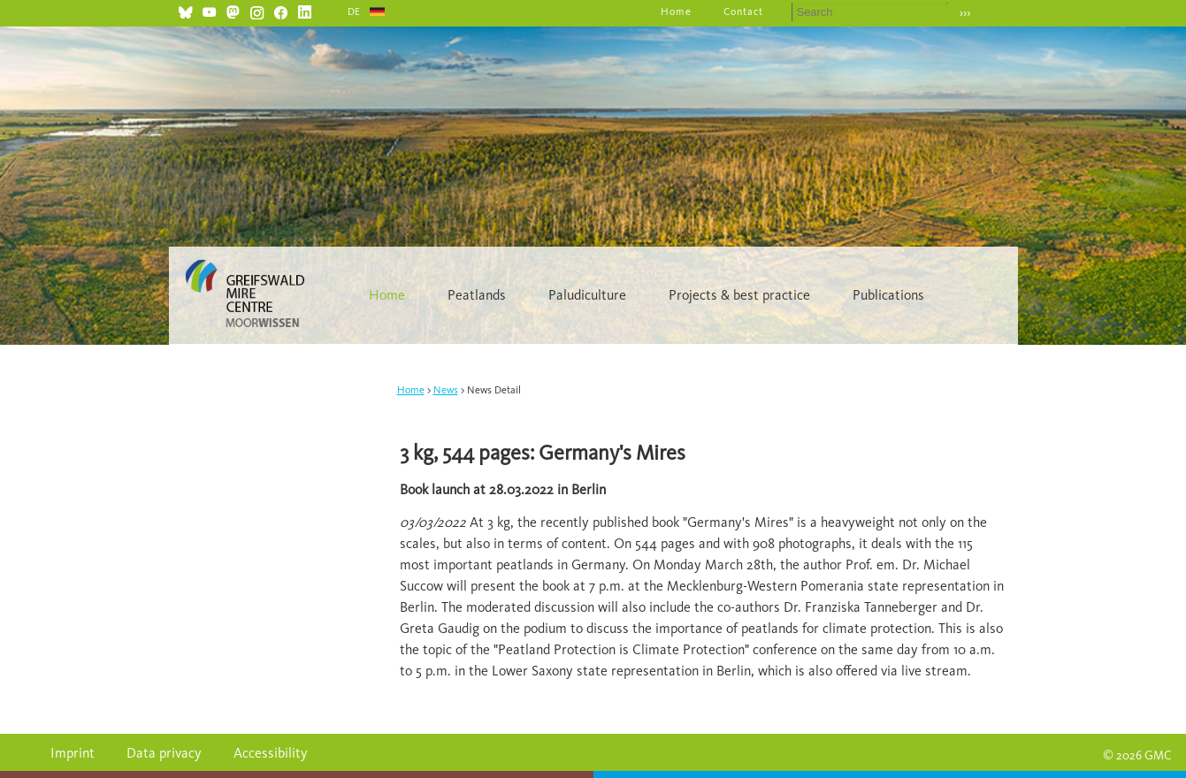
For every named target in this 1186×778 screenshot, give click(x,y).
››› (965, 12)
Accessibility (270, 752)
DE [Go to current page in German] (355, 11)
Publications (888, 294)
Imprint (72, 752)
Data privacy (164, 752)
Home (676, 11)
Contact (743, 11)
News (445, 390)
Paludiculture (587, 294)
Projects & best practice (739, 294)
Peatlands (477, 294)
